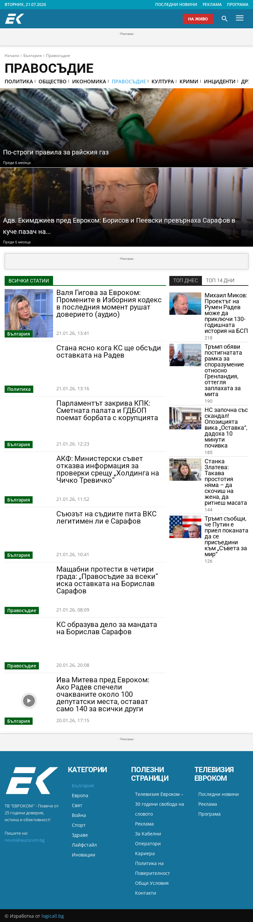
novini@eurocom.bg (24, 840)
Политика (19, 389)
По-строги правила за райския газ (69, 151)
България (32, 55)
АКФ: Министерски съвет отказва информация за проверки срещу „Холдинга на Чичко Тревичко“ (107, 469)
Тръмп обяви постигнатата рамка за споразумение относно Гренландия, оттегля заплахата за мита (224, 370)
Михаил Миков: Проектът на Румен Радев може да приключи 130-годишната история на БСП (226, 313)
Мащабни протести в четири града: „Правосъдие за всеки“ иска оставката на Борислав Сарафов (107, 580)
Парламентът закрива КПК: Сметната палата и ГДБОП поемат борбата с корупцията (107, 410)
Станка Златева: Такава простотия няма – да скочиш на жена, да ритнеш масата (226, 482)
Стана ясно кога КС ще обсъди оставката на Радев (108, 351)
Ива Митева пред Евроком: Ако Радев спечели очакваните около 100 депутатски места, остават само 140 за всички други (102, 694)
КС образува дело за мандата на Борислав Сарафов (106, 628)
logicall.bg (53, 916)
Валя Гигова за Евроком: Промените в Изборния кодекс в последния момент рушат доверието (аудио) (109, 303)
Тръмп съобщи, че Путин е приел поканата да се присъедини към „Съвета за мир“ (226, 536)
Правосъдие (21, 610)
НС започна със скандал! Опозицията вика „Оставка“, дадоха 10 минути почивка (226, 428)
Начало (12, 55)
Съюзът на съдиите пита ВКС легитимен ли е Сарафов (106, 517)
